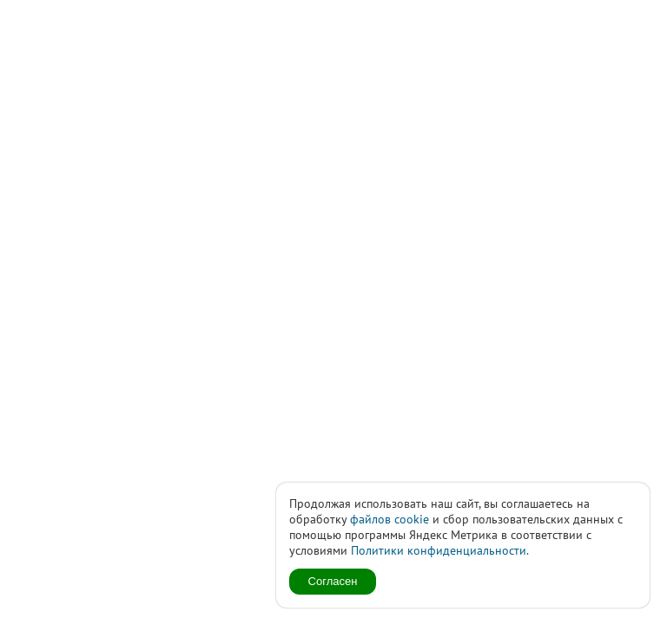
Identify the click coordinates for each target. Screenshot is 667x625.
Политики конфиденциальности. (440, 550)
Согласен (333, 581)
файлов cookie (389, 519)
